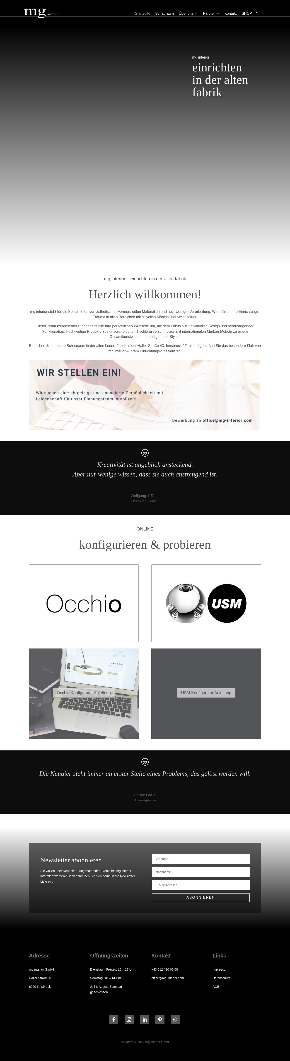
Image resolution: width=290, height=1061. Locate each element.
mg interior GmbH (41, 969)
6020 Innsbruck (40, 986)
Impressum (220, 969)
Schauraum (164, 13)
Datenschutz (221, 978)
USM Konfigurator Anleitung (206, 693)
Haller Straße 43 (40, 978)
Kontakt (230, 13)
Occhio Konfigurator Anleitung (84, 693)
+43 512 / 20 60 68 (164, 969)
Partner (209, 13)
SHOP (247, 13)
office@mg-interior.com (167, 978)
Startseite (142, 13)
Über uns (186, 13)
